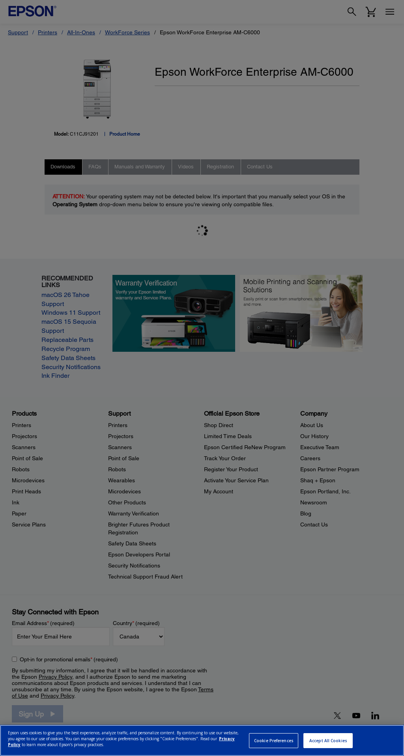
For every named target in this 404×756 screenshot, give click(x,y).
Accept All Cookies (328, 740)
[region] (202, 740)
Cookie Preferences (274, 740)
